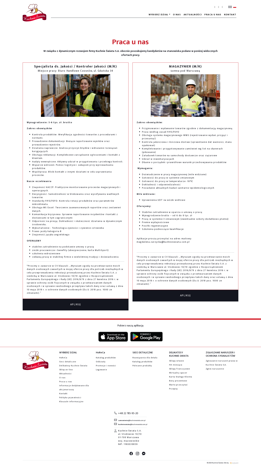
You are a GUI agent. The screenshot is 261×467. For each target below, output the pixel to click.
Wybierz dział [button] (158, 14)
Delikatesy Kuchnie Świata (73, 365)
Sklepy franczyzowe (179, 368)
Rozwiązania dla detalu (144, 357)
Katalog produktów (106, 357)
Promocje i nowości (106, 365)
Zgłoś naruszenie (215, 368)
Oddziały (101, 361)
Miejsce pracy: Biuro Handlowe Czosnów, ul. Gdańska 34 (75, 71)
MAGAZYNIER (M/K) (185, 66)
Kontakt (230, 14)
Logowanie (101, 369)
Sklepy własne (176, 360)
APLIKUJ (75, 304)
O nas (177, 14)
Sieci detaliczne (67, 361)
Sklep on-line (66, 369)
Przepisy (173, 388)
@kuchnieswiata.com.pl (131, 420)
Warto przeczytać (178, 384)
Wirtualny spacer (178, 372)
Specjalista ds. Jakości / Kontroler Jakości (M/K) (75, 66)
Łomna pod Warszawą (185, 71)
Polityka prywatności (70, 397)
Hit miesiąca (175, 364)
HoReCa (63, 357)
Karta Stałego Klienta (180, 376)
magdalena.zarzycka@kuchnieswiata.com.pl (163, 242)
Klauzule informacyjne (71, 401)
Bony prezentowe (178, 380)
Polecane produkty (142, 365)
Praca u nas (212, 14)
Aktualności (193, 14)
